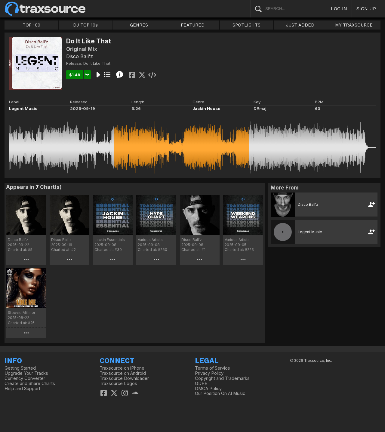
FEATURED (193, 25)
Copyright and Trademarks (222, 378)
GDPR (201, 383)
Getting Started (20, 368)
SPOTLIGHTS (246, 25)
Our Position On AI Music (220, 393)
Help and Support (22, 388)
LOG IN (339, 8)
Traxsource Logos (118, 383)
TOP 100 (31, 25)
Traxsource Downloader (124, 378)
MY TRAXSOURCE (354, 25)
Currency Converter (25, 378)
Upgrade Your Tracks (26, 373)
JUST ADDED (300, 25)
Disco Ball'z (79, 56)
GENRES (139, 25)
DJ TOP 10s (85, 25)
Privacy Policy (209, 373)
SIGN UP (366, 8)
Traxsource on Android (123, 373)
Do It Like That (96, 63)
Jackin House (206, 108)
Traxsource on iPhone (122, 368)
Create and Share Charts (30, 383)
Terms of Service (212, 368)
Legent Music (23, 108)
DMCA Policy (208, 388)
